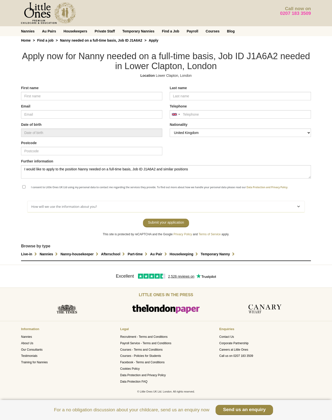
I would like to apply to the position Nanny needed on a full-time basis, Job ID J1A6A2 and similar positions (166, 172)
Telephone (178, 106)
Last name (178, 88)
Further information (37, 161)
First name (30, 88)
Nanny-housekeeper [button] (80, 254)
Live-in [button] (29, 254)
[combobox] (175, 114)
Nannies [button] (49, 254)
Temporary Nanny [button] (218, 254)
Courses (213, 31)
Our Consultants (32, 349)
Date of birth (31, 125)
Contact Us (226, 337)
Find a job (45, 40)
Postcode (29, 143)
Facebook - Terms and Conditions (142, 362)
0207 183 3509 (295, 13)
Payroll (192, 31)
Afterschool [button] (113, 254)
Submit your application (166, 222)
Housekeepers (75, 31)
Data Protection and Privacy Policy (143, 375)
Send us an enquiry (244, 409)
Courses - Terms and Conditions (141, 349)
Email (25, 106)
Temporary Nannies (138, 31)
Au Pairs (49, 31)
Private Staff (105, 31)
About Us (27, 343)
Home (26, 40)
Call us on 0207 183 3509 (236, 356)
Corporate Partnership (234, 343)
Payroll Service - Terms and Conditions (145, 343)
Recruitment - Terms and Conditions (143, 337)
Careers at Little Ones (233, 349)
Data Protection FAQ (133, 381)
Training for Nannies (34, 362)
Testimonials (29, 356)
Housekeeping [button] (184, 254)
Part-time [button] (138, 254)
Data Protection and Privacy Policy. (267, 187)
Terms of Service (209, 234)
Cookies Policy (130, 368)
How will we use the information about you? (165, 206)
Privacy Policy (182, 234)
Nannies (27, 31)
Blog (231, 31)
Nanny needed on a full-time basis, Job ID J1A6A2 (101, 40)
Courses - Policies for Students (140, 356)
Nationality (179, 125)
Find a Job (170, 31)
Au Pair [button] (159, 254)
